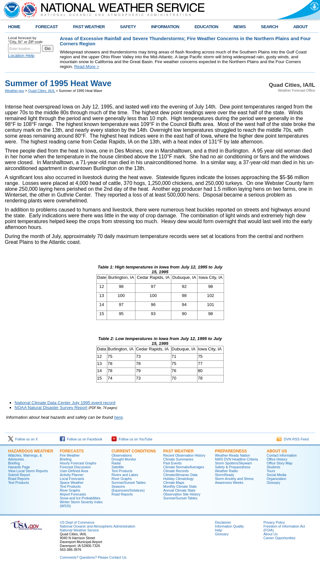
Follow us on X (23, 439)
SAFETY (128, 26)
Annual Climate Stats (179, 490)
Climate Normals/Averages (183, 467)
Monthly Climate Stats (180, 486)
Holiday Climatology (178, 479)
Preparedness (231, 451)
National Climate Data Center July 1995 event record (65, 402)
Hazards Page (19, 467)
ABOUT (300, 26)
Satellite (118, 467)
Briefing (14, 463)
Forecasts (72, 451)
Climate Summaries (178, 459)
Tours (271, 471)
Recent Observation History (184, 455)
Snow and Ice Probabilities (80, 498)
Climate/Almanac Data (180, 475)
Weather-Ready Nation (232, 455)
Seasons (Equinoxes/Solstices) (128, 488)
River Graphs (70, 490)
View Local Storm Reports (28, 471)
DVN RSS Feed (293, 439)
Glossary (273, 482)
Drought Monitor (124, 459)
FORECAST (47, 26)
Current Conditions (134, 451)
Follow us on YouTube (132, 439)
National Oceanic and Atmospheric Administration (97, 526)
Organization (276, 479)
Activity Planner (71, 475)
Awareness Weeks (229, 482)
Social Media (276, 475)
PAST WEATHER (89, 26)
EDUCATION (206, 26)
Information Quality (229, 526)
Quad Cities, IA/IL (41, 91)
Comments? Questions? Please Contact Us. (93, 557)
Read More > (86, 66)
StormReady (224, 475)
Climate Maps (173, 482)
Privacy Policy (274, 522)
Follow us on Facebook (81, 439)
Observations (122, 455)
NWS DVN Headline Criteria (236, 459)
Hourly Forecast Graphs (78, 463)
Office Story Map (279, 463)
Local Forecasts (72, 479)
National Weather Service (79, 530)
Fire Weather (70, 455)
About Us (277, 451)
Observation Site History (181, 494)
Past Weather (178, 451)
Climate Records (176, 471)
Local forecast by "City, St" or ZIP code (25, 40)
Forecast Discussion (75, 467)
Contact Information (282, 455)
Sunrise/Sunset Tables (129, 482)
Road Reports (18, 479)
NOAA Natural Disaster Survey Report (51, 407)
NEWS (239, 26)
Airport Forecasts (73, 494)
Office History (277, 459)
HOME (14, 26)
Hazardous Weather (30, 451)
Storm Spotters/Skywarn (233, 463)
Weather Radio (226, 471)
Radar (116, 463)
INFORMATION (165, 26)
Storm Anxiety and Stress (234, 479)
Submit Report (19, 475)
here (118, 417)
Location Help (21, 55)
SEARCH (269, 26)
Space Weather (71, 482)
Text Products (18, 482)
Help (218, 530)
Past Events (172, 463)
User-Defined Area (74, 471)
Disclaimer (223, 522)
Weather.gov (14, 91)
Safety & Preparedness (233, 467)
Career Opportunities (279, 538)
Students (273, 467)
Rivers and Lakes (125, 475)
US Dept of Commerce (77, 522)
